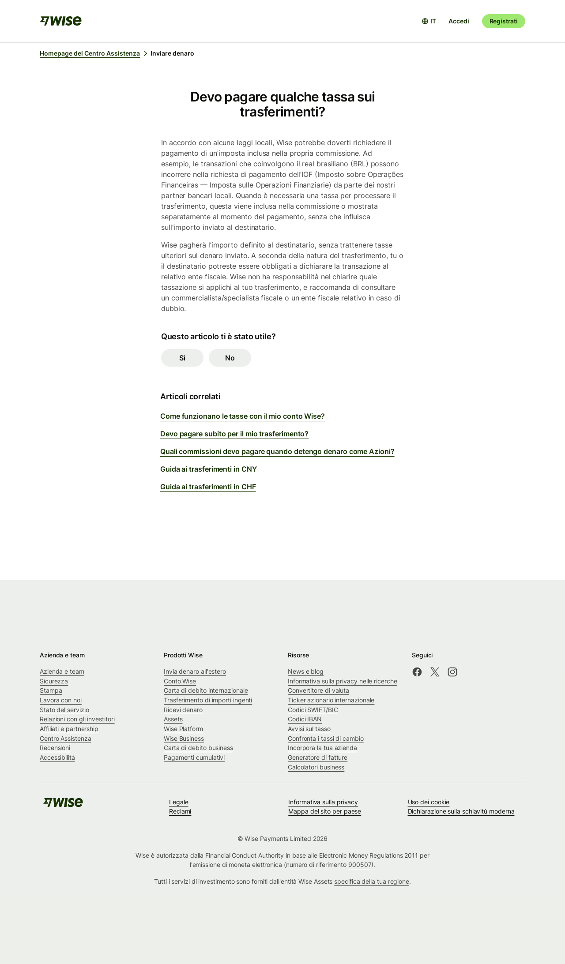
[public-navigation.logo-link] (63, 805)
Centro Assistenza (65, 738)
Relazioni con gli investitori (77, 719)
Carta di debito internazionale (206, 690)
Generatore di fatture (317, 757)
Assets (173, 719)
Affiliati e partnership (69, 728)
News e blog (306, 671)
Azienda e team (62, 671)
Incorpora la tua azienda (322, 747)
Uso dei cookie (429, 802)
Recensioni (55, 747)
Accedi (458, 21)
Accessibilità (57, 757)
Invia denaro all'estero (195, 671)
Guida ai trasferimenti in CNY (208, 469)
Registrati (504, 21)
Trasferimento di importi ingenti (208, 700)
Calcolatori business (316, 767)
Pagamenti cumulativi (194, 757)
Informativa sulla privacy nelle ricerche (342, 681)
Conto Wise (180, 681)
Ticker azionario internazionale (331, 700)
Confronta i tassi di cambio (326, 738)
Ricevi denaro (183, 709)
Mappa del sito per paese (324, 811)
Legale (178, 802)
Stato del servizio (64, 709)
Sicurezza (54, 681)
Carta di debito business (198, 747)
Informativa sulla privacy (323, 802)
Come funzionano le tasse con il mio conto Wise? (242, 416)
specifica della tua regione (371, 881)
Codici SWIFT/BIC (313, 709)
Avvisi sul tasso (309, 728)
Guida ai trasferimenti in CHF (208, 486)
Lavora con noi (61, 700)
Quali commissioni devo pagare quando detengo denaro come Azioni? (277, 451)
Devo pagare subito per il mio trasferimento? (234, 433)
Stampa (51, 690)
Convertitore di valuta (318, 690)
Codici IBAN (305, 719)
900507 (360, 864)
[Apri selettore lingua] (428, 21)
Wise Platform (183, 728)
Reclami (180, 811)
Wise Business (184, 738)
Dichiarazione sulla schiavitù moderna (461, 811)
